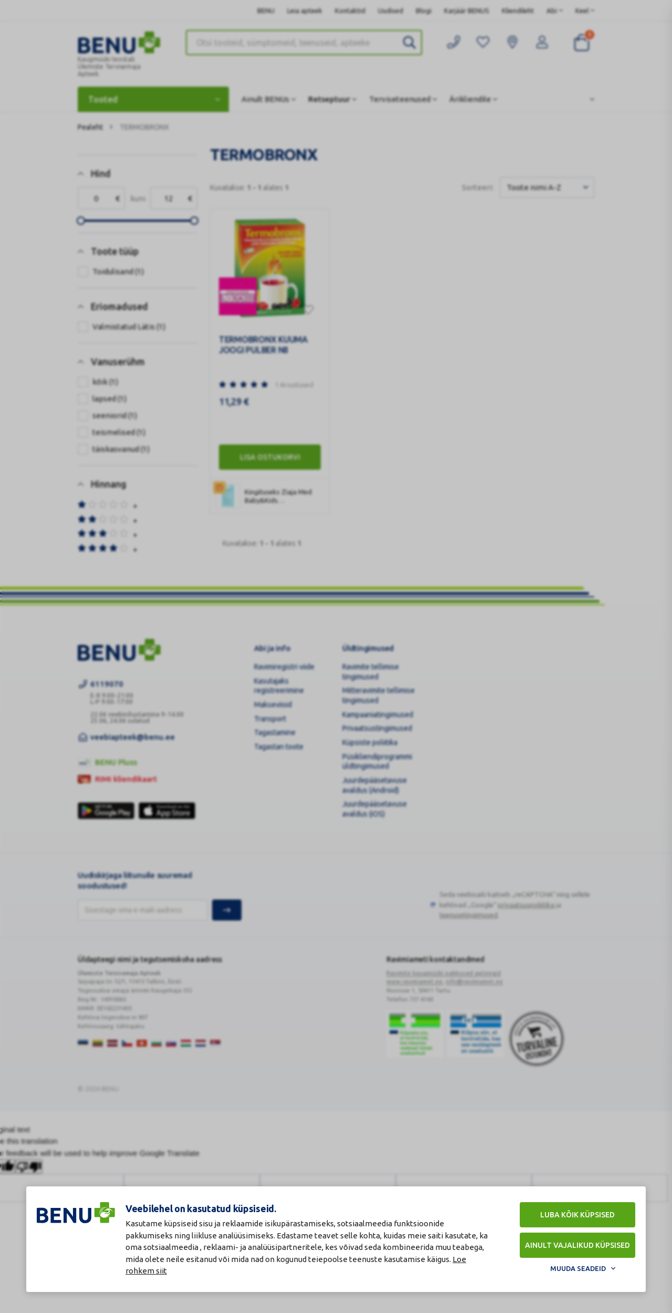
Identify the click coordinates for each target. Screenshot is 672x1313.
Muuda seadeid (578, 1268)
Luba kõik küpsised (577, 1215)
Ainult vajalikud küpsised (577, 1245)
